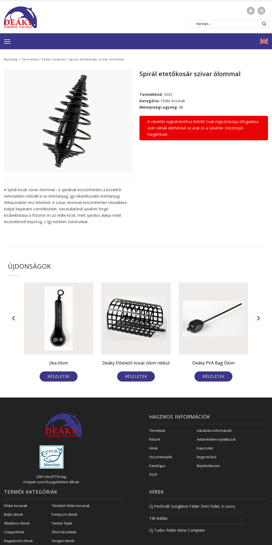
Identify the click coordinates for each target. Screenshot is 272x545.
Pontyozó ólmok (65, 514)
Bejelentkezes (208, 465)
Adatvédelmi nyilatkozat (216, 439)
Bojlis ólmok (13, 514)
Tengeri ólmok (63, 540)
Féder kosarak (53, 59)
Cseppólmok (14, 532)
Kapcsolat (205, 448)
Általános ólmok (17, 523)
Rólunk (154, 439)
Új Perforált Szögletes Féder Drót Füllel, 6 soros (192, 506)
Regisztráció (206, 456)
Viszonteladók (160, 456)
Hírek (153, 448)
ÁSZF (153, 474)
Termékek (29, 59)
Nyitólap (11, 59)
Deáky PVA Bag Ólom (213, 363)
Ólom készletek (64, 532)
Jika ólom (58, 363)
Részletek (59, 376)
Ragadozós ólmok (18, 540)
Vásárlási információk (214, 430)
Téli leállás (158, 518)
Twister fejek (62, 523)
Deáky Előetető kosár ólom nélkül (135, 363)
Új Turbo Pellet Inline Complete (177, 530)
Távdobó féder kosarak (71, 505)
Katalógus (157, 465)
